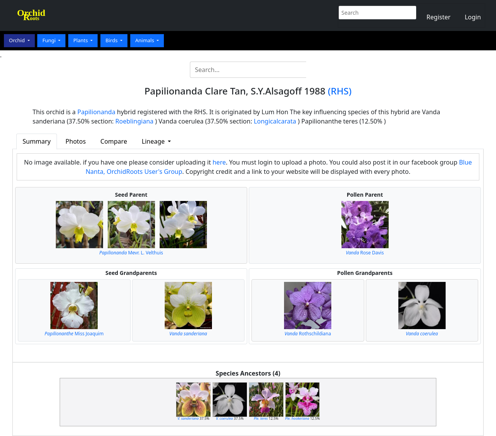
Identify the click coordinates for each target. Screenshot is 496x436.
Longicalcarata (275, 121)
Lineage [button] (154, 141)
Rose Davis (365, 252)
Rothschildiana (307, 333)
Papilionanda (96, 112)
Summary (36, 141)
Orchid (17, 40)
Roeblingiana (134, 121)
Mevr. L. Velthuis (131, 252)
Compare (113, 141)
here (219, 162)
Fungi (49, 40)
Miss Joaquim (74, 333)
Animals (145, 40)
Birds (112, 40)
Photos (75, 141)
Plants (81, 40)
